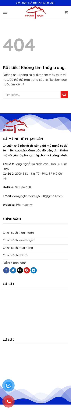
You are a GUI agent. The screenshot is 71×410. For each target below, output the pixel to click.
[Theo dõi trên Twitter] (13, 270)
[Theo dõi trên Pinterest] (27, 270)
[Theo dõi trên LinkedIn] (33, 270)
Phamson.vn (24, 205)
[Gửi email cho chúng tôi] (20, 270)
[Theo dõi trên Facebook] (6, 270)
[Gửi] (64, 94)
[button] (5, 12)
